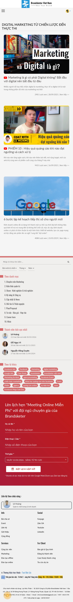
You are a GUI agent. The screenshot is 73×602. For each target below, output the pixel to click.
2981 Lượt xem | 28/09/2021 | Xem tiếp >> (52, 94)
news (56, 385)
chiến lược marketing (12, 381)
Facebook (23, 369)
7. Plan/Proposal (10, 308)
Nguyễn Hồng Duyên (20, 350)
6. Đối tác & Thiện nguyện (14, 303)
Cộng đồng (5, 536)
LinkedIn (40, 532)
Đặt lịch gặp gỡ (23, 469)
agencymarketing (30, 377)
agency (16, 385)
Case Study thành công (46, 558)
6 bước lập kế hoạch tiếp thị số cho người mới (33, 219)
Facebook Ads (9, 369)
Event (59, 381)
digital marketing (50, 369)
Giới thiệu (5, 532)
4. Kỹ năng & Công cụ (12, 295)
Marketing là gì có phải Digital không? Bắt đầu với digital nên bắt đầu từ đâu (35, 79)
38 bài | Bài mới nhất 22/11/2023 (23, 345)
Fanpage (40, 519)
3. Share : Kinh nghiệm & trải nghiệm (18, 290)
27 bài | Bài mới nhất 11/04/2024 (23, 354)
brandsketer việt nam (52, 373)
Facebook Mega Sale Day (14, 389)
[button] (36, 459)
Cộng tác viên (6, 549)
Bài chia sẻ (5, 519)
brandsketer (35, 373)
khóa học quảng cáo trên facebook (39, 381)
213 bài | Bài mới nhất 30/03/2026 (23, 337)
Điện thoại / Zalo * (12, 439)
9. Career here (9, 317)
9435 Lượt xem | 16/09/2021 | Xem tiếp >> (52, 165)
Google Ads (8, 373)
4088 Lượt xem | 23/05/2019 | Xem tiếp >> (52, 238)
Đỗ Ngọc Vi (16, 342)
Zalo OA (40, 523)
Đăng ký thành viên (45, 554)
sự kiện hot (45, 385)
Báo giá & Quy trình (45, 549)
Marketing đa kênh (11, 377)
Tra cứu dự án (42, 562)
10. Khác (7, 321)
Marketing (35, 369)
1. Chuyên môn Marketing (14, 281)
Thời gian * (9, 454)
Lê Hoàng (15, 334)
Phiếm (6, 385)
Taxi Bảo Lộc (26, 572)
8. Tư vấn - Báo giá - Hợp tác (15, 312)
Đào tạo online (7, 562)
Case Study (22, 373)
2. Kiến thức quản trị (12, 286)
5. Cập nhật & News (12, 299)
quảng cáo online (30, 385)
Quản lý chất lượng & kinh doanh (24, 507)
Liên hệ (4, 527)
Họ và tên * (9, 424)
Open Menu (3, 11)
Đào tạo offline (7, 558)
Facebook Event (47, 377)
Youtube (40, 527)
